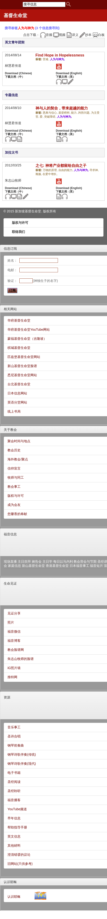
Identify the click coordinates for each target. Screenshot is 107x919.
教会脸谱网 (15, 650)
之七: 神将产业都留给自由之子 (61, 166)
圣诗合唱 (14, 736)
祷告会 (37, 561)
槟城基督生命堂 (18, 348)
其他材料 (14, 845)
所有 (53, 211)
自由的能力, (66, 170)
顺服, (39, 174)
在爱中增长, (50, 174)
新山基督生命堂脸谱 (22, 366)
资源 (7, 697)
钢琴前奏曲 (15, 745)
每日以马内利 (63, 561)
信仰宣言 (14, 468)
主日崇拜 (24, 561)
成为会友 (14, 505)
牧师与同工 (15, 477)
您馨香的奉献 (17, 514)
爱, (42, 116)
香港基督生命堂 (57, 566)
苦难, (46, 59)
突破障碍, (50, 116)
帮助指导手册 (17, 827)
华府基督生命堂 (18, 320)
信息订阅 (10, 248)
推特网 (12, 677)
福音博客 (14, 640)
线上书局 (14, 411)
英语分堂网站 (17, 402)
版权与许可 (20, 222)
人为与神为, (57, 59)
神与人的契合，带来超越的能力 (62, 108)
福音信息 (10, 534)
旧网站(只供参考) (19, 864)
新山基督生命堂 (33, 566)
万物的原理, (50, 170)
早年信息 (14, 818)
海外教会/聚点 (17, 459)
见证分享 (14, 613)
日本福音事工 (79, 566)
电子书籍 (14, 773)
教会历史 (14, 450)
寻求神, (94, 170)
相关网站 (10, 309)
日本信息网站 (17, 393)
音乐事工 (14, 727)
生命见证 (10, 583)
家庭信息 (14, 566)
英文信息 (14, 836)
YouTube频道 (17, 809)
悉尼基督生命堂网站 (22, 375)
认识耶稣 (10, 882)
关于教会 (10, 429)
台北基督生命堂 (18, 384)
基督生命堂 (15, 15)
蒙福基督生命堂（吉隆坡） (27, 338)
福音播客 (14, 800)
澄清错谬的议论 (18, 854)
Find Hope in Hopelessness (60, 55)
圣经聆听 (14, 791)
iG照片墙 (14, 668)
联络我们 (18, 232)
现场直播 (10, 561)
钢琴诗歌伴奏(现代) (21, 763)
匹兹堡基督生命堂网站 (23, 357)
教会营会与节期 (85, 561)
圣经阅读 (14, 782)
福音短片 (96, 566)
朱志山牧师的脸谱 (20, 659)
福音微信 (14, 631)
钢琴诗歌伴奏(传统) (21, 754)
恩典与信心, (50, 112)
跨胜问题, (84, 112)
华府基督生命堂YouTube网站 (28, 329)
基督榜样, (64, 112)
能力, (74, 112)
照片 (10, 622)
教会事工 (14, 486)
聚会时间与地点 (18, 441)
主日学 (47, 561)
